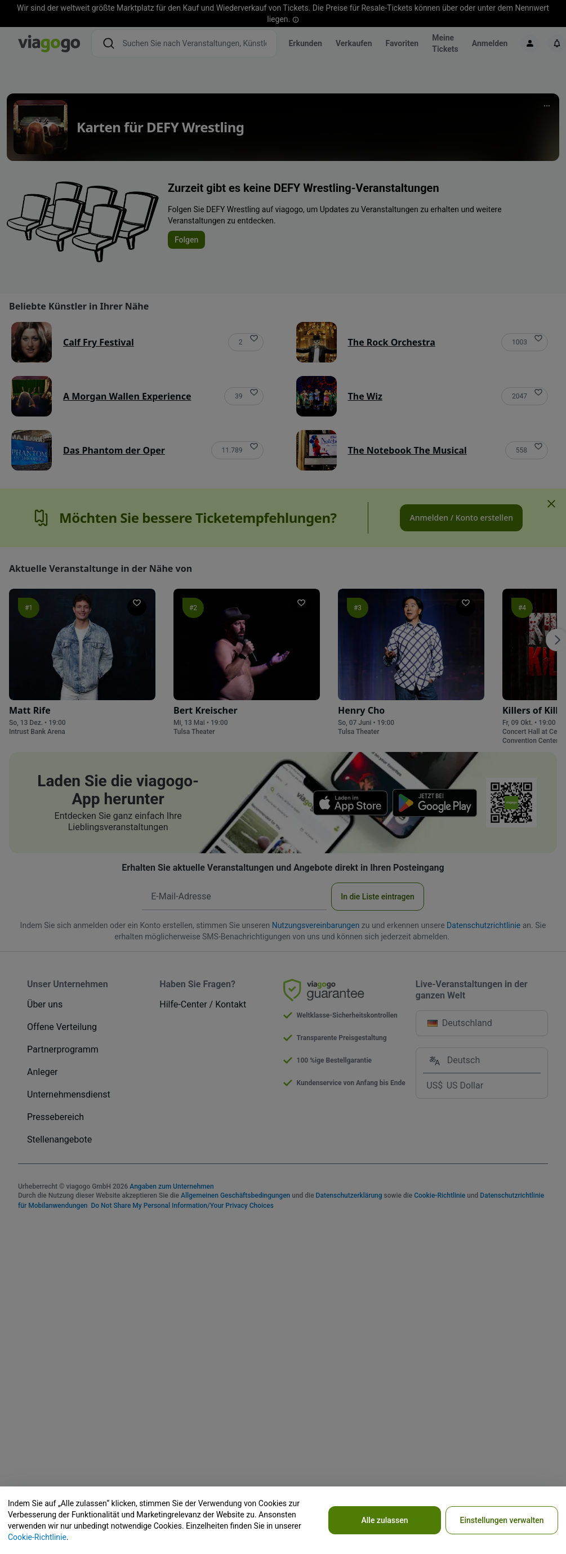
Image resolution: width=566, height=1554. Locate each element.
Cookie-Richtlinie (37, 1537)
